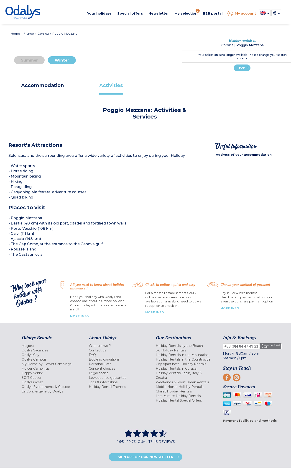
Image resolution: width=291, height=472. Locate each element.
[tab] (42, 85)
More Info (79, 316)
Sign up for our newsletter (145, 457)
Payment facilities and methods (250, 420)
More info (229, 308)
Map (242, 67)
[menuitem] (49, 345)
